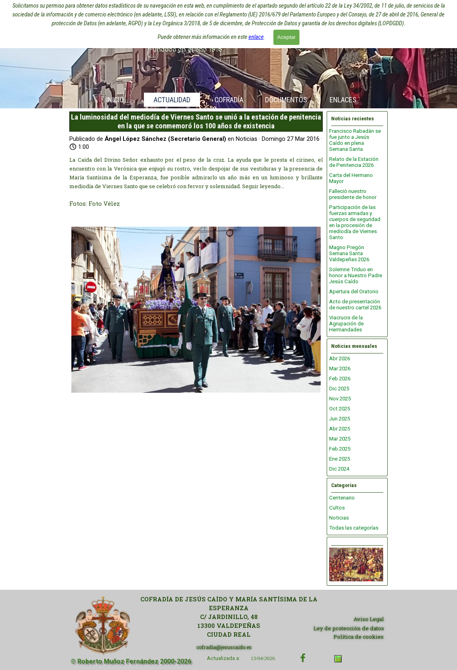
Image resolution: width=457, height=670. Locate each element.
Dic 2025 (339, 389)
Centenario (342, 498)
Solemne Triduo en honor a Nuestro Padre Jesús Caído (355, 275)
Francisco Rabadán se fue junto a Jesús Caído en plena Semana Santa (355, 140)
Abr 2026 (339, 358)
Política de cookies (359, 636)
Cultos (337, 508)
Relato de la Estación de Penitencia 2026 (353, 162)
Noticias (339, 518)
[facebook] (303, 658)
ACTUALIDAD (172, 99)
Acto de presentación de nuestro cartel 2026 (355, 304)
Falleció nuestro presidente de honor (352, 194)
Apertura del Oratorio (353, 291)
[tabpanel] (228, 617)
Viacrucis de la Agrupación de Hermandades (346, 324)
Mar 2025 (339, 439)
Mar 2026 (339, 368)
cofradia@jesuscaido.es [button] (224, 647)
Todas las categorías (353, 528)
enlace (256, 37)
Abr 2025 (339, 429)
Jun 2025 (339, 419)
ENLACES (343, 99)
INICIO (115, 99)
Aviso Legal (369, 619)
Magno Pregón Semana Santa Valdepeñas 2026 (349, 253)
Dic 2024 (339, 469)
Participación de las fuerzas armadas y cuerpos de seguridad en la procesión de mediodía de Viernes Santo (354, 222)
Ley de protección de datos (348, 628)
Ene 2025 (339, 459)
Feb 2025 (339, 449)
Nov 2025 (340, 399)
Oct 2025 (339, 409)
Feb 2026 (339, 379)
